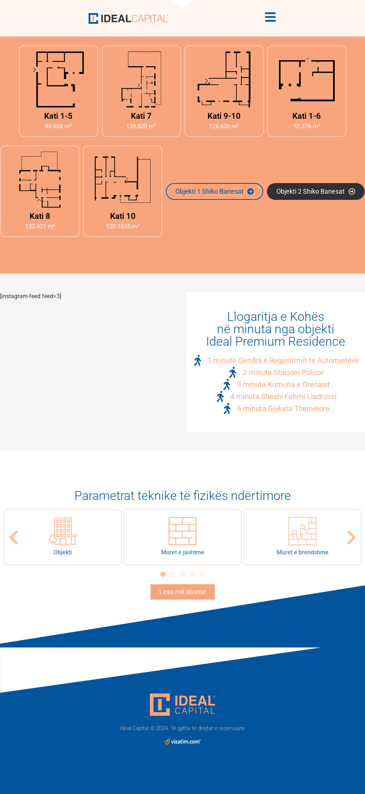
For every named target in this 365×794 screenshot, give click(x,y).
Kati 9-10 (224, 116)
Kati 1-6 (306, 116)
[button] (13, 537)
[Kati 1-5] (58, 79)
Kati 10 (123, 216)
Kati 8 (40, 216)
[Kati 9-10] (224, 79)
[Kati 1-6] (307, 79)
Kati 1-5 (58, 116)
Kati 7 (141, 116)
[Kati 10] (123, 180)
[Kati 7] (141, 79)
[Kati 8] (40, 180)
